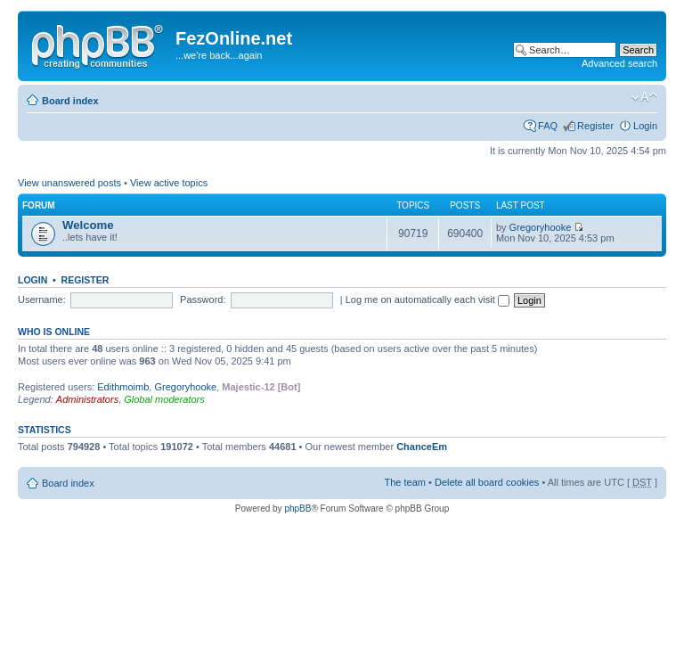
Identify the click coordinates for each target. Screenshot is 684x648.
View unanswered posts (69, 182)
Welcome (88, 225)
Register (595, 125)
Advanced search (619, 63)
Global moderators (164, 399)
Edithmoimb (123, 386)
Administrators (87, 399)
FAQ (548, 125)
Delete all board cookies (487, 482)
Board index (70, 100)
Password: (202, 299)
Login (645, 125)
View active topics (169, 182)
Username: (42, 299)
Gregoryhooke (540, 227)
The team (405, 482)
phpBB (297, 508)
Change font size (644, 97)
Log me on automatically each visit (427, 299)
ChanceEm (421, 446)
